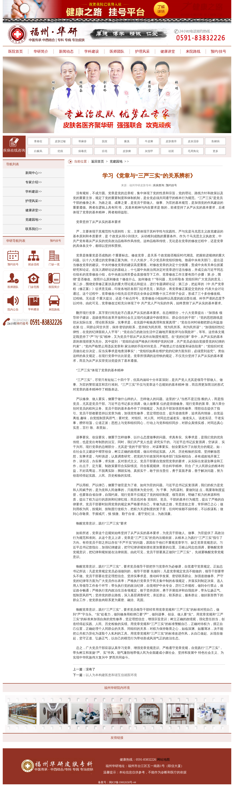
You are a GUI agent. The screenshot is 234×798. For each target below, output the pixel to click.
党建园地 (116, 161)
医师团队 (117, 51)
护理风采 (142, 51)
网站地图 (163, 759)
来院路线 (193, 51)
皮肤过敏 (60, 141)
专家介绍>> (33, 182)
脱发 (104, 141)
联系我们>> (33, 229)
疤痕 (60, 151)
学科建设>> (33, 191)
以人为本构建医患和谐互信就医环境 (111, 675)
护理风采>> (33, 201)
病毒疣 (82, 151)
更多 (215, 151)
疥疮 (104, 151)
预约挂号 (171, 185)
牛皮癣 (149, 141)
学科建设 (91, 51)
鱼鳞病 (215, 141)
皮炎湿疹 (193, 141)
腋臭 (127, 141)
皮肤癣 (127, 151)
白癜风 (38, 151)
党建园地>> (33, 219)
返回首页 (97, 161)
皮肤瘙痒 (171, 141)
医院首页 (15, 51)
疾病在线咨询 (14, 150)
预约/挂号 (218, 51)
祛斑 (171, 151)
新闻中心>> (33, 173)
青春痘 (38, 141)
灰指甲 (149, 151)
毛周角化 (193, 151)
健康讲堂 (167, 51)
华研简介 (41, 51)
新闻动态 (66, 51)
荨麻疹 (82, 141)
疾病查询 (158, 185)
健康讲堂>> (33, 210)
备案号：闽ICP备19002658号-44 (117, 782)
